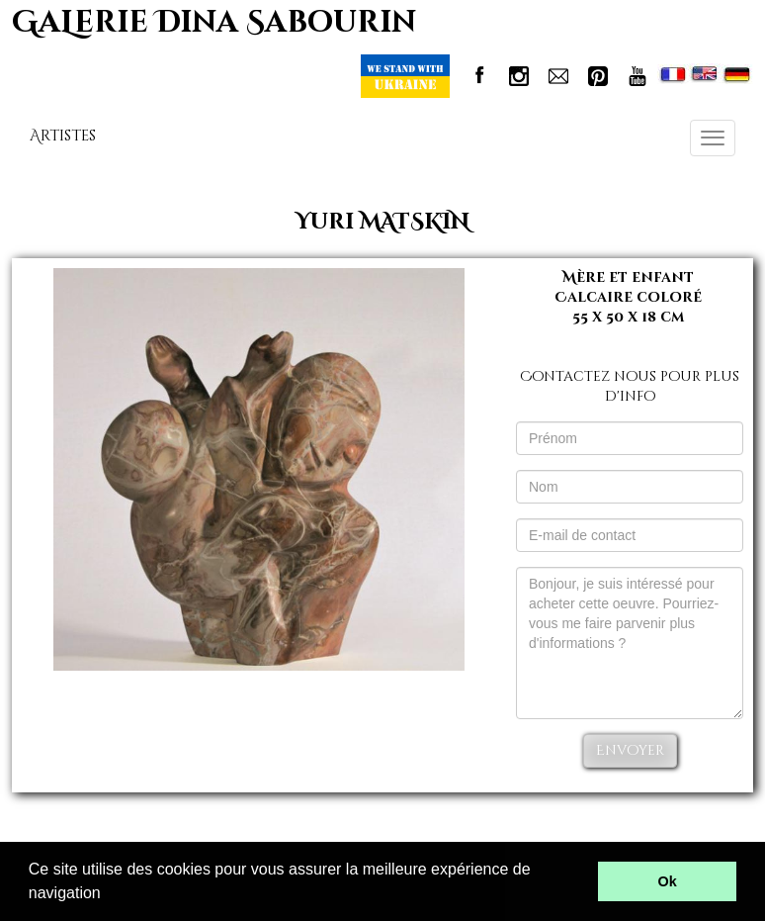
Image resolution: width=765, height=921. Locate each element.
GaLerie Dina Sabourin (214, 23)
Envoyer (630, 750)
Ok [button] (667, 881)
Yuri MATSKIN (382, 222)
